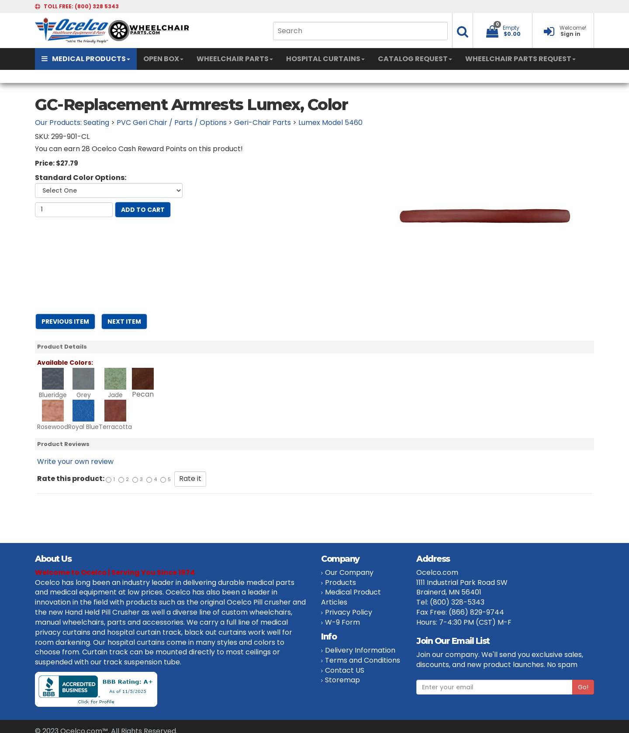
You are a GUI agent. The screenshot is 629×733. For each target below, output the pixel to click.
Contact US (344, 670)
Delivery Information (360, 650)
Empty (511, 27)
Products (340, 582)
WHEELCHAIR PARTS (235, 59)
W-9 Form (342, 622)
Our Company (349, 572)
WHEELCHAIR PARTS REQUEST (520, 59)
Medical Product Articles (351, 597)
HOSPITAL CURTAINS (325, 59)
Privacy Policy (348, 612)
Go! (583, 687)
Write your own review (75, 461)
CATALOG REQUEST (415, 59)
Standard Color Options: (80, 178)
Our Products (57, 123)
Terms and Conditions (362, 660)
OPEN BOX (163, 59)
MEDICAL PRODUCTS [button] (85, 59)
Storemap (342, 680)
